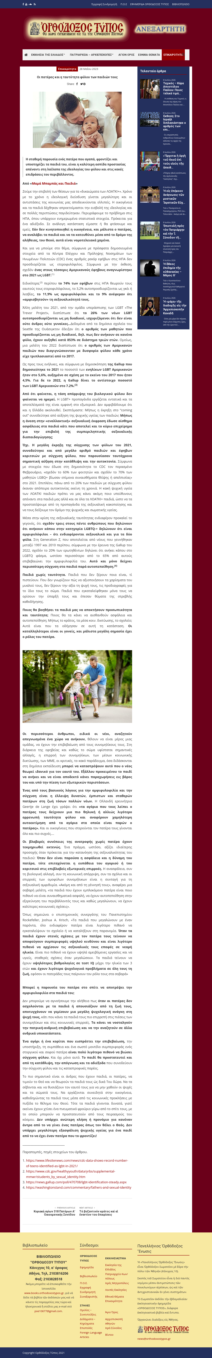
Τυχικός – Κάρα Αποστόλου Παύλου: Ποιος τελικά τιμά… (173, 88)
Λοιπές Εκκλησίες (116, 1289)
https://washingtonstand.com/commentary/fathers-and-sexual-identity (78, 1187)
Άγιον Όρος (126, 54)
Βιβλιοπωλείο (88, 1276)
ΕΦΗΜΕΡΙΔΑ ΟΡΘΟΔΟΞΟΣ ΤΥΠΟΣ (149, 4)
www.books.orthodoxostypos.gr (44, 1293)
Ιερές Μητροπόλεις (117, 1283)
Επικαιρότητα (173, 54)
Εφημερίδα (87, 1267)
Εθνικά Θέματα (149, 54)
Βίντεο (109, 1334)
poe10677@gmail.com (48, 1311)
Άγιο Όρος (111, 1312)
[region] (160, 28)
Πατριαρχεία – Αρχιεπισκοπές (91, 54)
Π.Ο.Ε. (84, 1283)
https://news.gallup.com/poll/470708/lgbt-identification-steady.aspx (76, 1182)
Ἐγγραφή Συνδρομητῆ (104, 4)
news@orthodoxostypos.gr (154, 1338)
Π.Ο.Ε (124, 4)
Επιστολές (86, 1328)
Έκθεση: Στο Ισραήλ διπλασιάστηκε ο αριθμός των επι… (174, 122)
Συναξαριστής (88, 1296)
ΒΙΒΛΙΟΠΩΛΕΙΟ (180, 4)
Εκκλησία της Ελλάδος (47, 54)
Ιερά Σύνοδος (113, 1328)
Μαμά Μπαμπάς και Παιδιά (54, 183)
